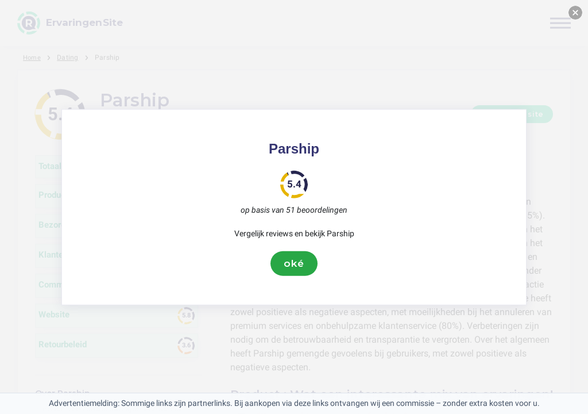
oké (294, 263)
